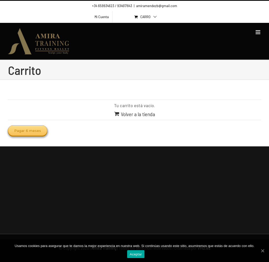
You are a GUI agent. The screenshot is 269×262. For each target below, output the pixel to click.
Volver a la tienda (138, 114)
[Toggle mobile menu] (258, 32)
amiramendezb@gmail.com (156, 5)
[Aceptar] (262, 250)
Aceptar (136, 254)
